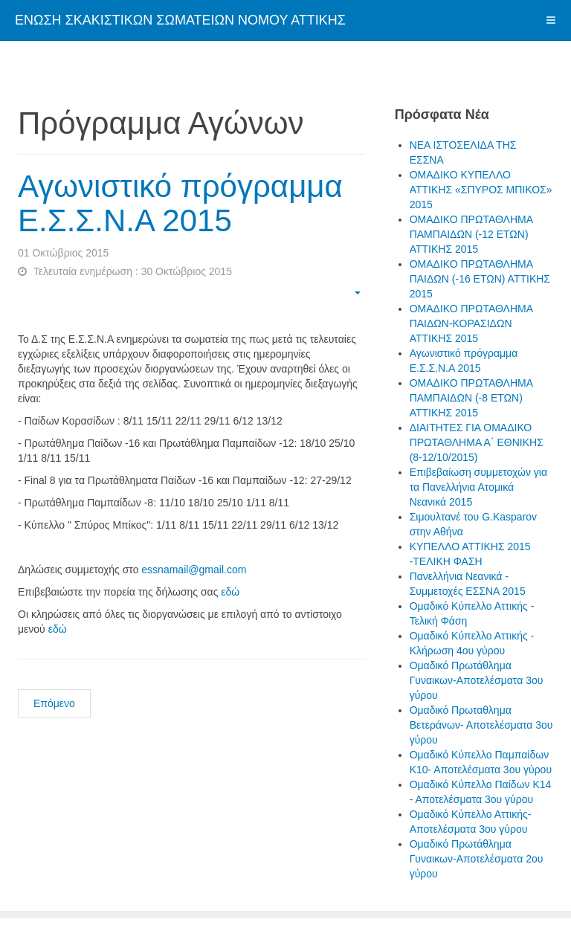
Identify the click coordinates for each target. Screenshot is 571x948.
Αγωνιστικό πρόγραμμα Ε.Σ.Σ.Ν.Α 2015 (180, 203)
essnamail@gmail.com (193, 569)
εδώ (230, 592)
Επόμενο (54, 703)
